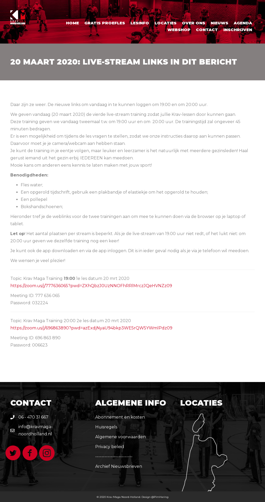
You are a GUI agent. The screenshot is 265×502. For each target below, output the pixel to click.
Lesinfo (139, 22)
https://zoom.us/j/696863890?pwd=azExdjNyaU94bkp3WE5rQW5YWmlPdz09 (91, 328)
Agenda (243, 22)
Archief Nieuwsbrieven (118, 466)
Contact (207, 29)
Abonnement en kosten (120, 417)
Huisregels (106, 427)
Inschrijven (237, 29)
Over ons (193, 22)
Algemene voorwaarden (120, 436)
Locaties (165, 22)
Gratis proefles (104, 22)
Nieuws (219, 22)
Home (72, 22)
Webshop (178, 29)
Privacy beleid (109, 446)
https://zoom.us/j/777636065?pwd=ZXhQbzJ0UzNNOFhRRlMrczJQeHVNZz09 (91, 285)
